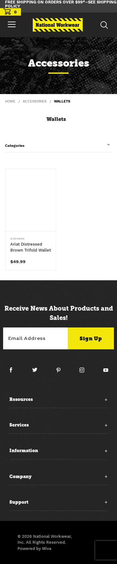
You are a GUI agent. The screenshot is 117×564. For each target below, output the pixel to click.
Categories (14, 145)
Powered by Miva (34, 548)
